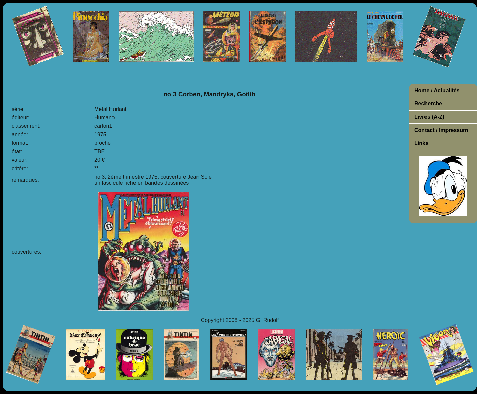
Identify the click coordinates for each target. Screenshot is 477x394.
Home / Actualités (437, 90)
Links (421, 143)
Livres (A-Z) (429, 117)
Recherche (428, 103)
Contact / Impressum (441, 130)
